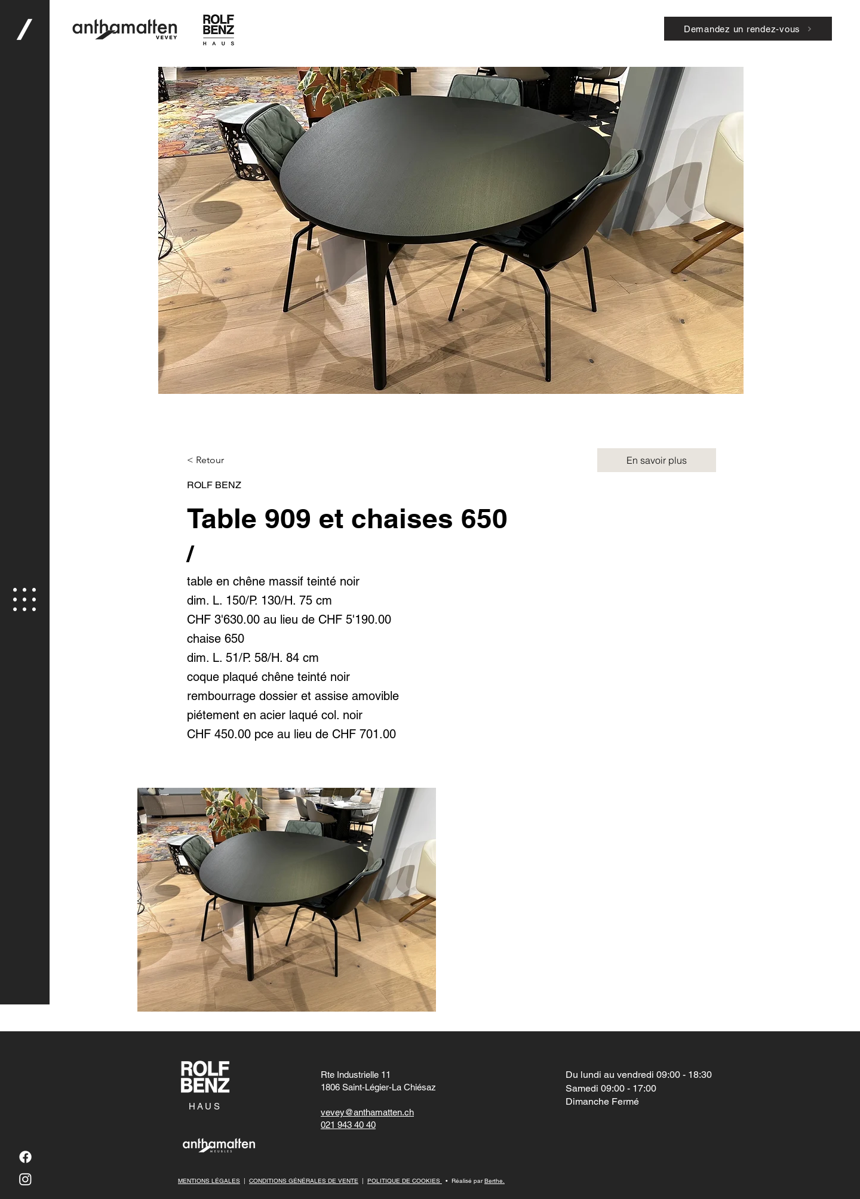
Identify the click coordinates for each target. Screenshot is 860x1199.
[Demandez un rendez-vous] (748, 29)
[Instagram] (25, 1179)
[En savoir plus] (656, 460)
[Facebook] (25, 1157)
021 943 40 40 (348, 1125)
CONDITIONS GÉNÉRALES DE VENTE (303, 1181)
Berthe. (494, 1181)
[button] (24, 599)
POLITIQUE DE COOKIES (404, 1181)
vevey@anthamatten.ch (367, 1112)
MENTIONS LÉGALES (209, 1181)
